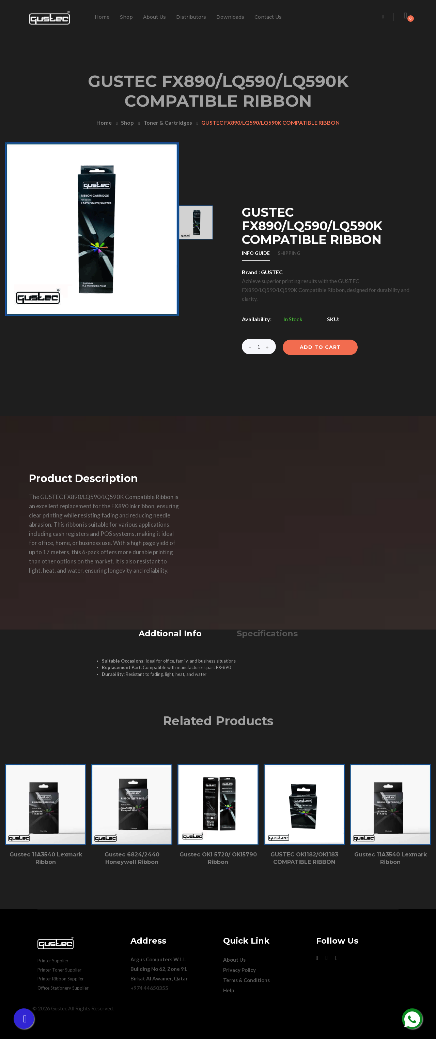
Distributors (191, 17)
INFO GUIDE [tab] (256, 253)
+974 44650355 (149, 988)
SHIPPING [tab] (289, 253)
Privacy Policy (239, 970)
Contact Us (268, 17)
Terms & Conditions (246, 980)
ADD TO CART (320, 347)
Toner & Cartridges (167, 122)
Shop (126, 17)
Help (228, 990)
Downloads (230, 17)
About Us (154, 17)
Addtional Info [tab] (170, 633)
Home (102, 17)
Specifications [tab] (267, 633)
